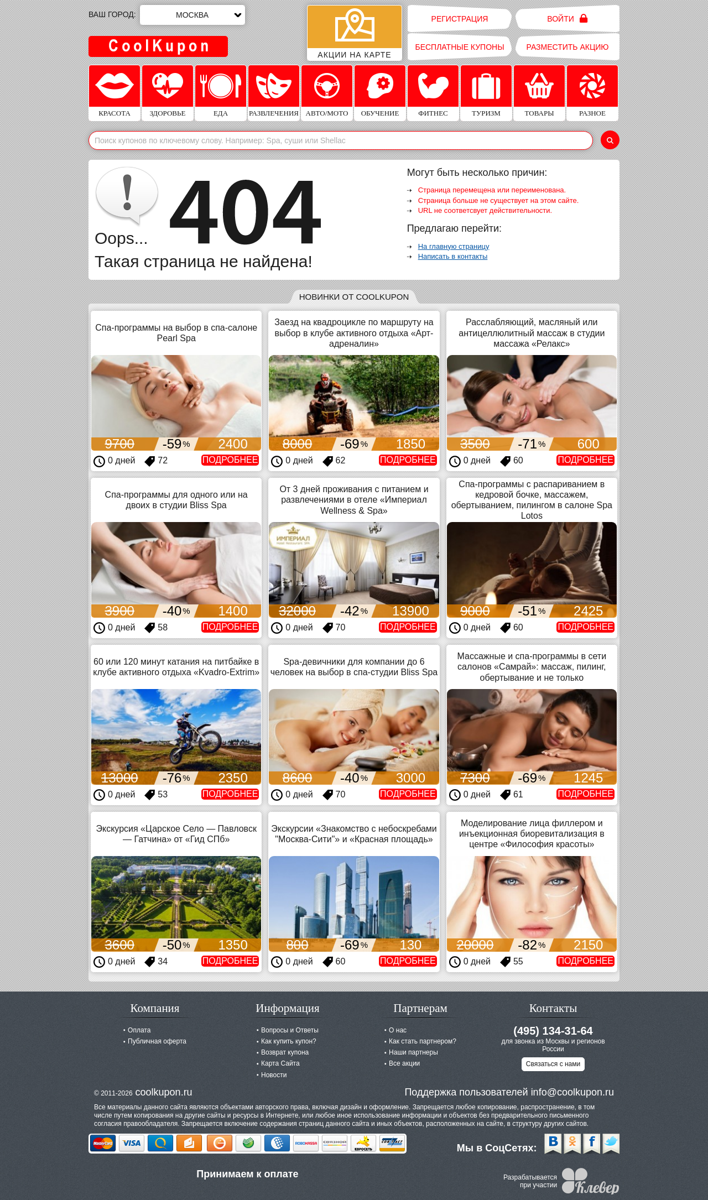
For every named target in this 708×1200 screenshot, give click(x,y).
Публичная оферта (157, 1041)
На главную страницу (454, 246)
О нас (398, 1030)
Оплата (139, 1030)
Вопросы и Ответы (290, 1030)
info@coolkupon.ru (572, 1092)
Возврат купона (285, 1052)
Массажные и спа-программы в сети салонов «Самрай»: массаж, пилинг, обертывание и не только (532, 666)
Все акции (404, 1063)
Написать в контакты (453, 256)
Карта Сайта (280, 1063)
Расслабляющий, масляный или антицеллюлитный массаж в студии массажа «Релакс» (532, 332)
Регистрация (459, 18)
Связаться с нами (553, 1064)
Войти (567, 18)
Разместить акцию (568, 47)
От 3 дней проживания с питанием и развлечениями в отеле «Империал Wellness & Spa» (353, 499)
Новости (274, 1075)
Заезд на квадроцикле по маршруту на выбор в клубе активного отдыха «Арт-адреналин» (353, 332)
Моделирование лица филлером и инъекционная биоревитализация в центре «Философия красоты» (532, 833)
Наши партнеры (413, 1052)
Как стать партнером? (422, 1041)
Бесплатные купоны (459, 47)
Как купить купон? (288, 1041)
